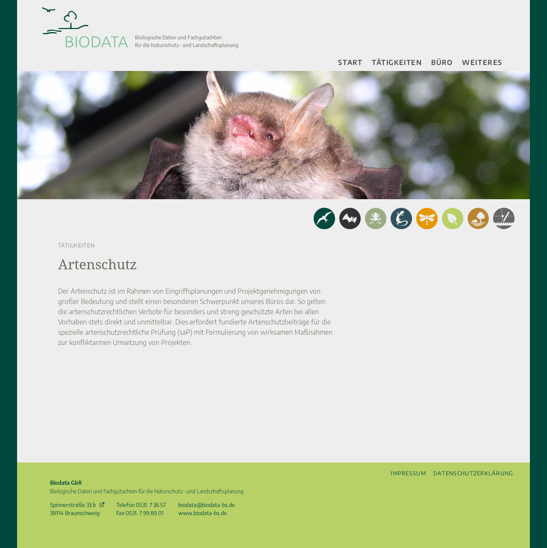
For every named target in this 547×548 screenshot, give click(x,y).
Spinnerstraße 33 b (73, 504)
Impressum (408, 473)
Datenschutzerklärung (473, 473)
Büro (442, 62)
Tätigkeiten (397, 62)
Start (350, 62)
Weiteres (482, 62)
